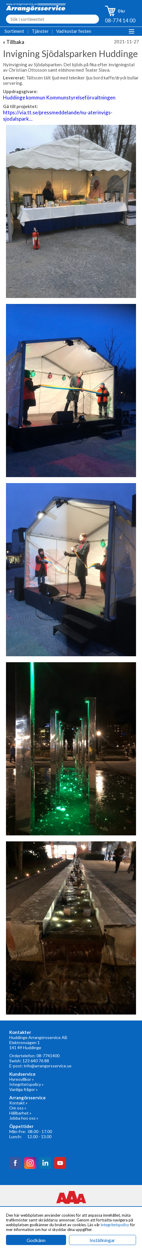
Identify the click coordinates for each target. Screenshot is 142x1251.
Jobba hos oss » (23, 1118)
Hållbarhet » (20, 1112)
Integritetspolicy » (26, 1084)
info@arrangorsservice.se (47, 1065)
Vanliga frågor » (23, 1089)
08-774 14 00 (120, 20)
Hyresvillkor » (21, 1079)
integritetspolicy (115, 1224)
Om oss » (17, 1107)
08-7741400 (47, 1055)
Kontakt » (18, 1102)
